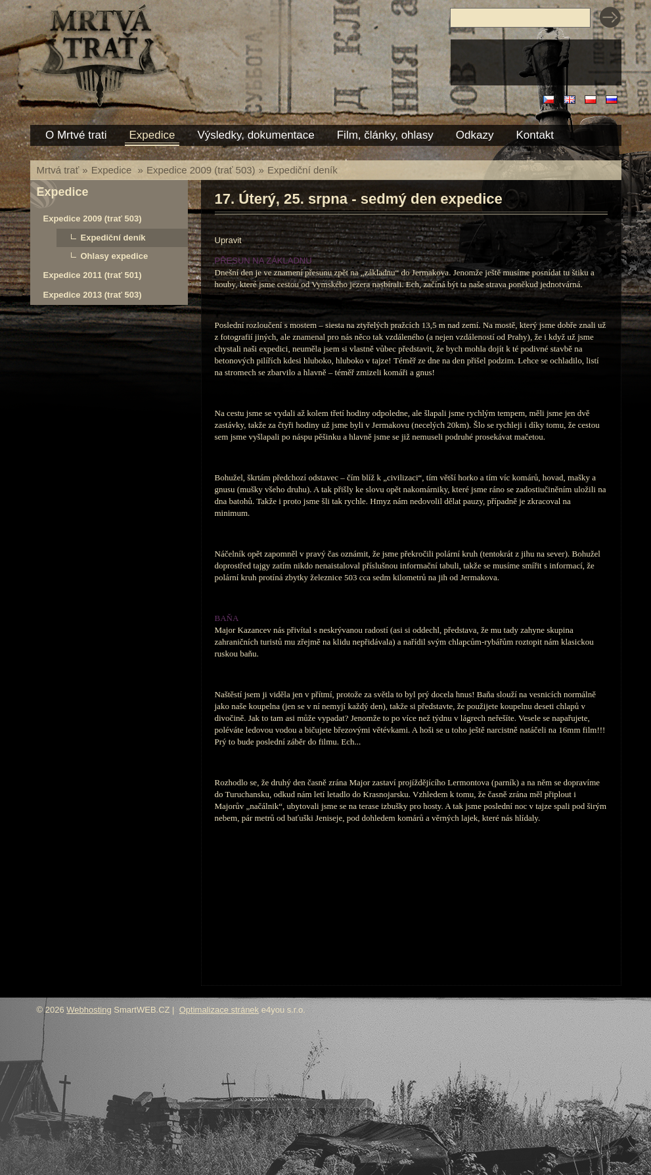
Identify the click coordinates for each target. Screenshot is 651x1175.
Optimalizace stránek (219, 1010)
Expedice (113, 169)
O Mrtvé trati (76, 135)
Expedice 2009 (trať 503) (201, 169)
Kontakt (535, 135)
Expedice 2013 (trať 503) (92, 295)
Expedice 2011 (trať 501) (92, 275)
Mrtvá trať (58, 169)
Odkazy (475, 135)
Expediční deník (302, 169)
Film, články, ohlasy (385, 135)
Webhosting (88, 1010)
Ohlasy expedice (114, 256)
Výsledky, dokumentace (255, 135)
